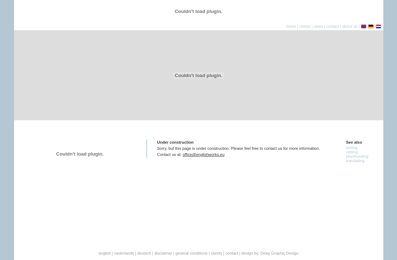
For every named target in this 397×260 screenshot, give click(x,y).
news (318, 26)
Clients (216, 253)
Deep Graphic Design (280, 253)
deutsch (144, 253)
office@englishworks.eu (203, 154)
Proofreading (357, 156)
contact (332, 26)
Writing (352, 147)
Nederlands (124, 253)
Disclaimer (163, 253)
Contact (231, 253)
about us (349, 26)
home (291, 26)
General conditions (192, 253)
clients (304, 26)
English (104, 253)
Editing (352, 152)
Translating (355, 160)
